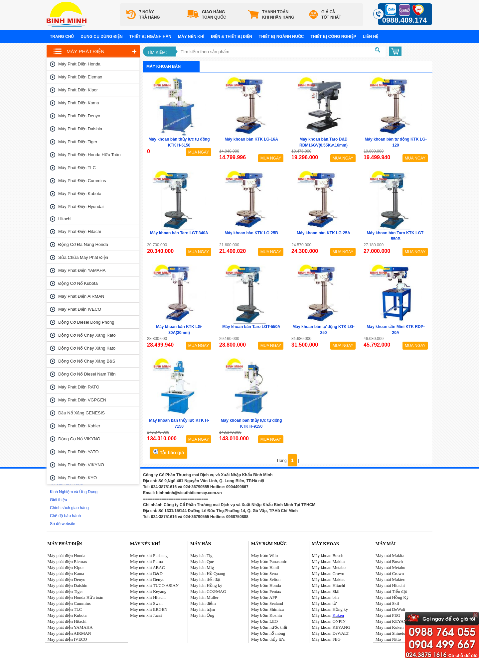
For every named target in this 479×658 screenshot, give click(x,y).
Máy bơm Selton (265, 579)
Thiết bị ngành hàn (150, 36)
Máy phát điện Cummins (82, 180)
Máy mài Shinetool (392, 633)
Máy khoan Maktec (328, 579)
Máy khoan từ (324, 603)
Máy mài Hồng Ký (392, 597)
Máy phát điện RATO (78, 386)
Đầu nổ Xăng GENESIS (81, 412)
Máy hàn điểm (203, 603)
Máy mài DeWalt (390, 609)
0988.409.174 (404, 20)
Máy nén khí (191, 36)
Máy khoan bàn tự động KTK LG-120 (395, 142)
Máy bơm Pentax (266, 591)
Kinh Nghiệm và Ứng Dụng (73, 492)
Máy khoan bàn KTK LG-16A (251, 139)
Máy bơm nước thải (269, 627)
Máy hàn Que (202, 561)
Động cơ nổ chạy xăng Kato (86, 348)
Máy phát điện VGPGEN (82, 399)
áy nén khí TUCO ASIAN (156, 585)
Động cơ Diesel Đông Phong (86, 322)
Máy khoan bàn (325, 597)
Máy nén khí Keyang (148, 591)
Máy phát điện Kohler (79, 425)
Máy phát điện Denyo (79, 115)
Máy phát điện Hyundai (80, 206)
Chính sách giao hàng (69, 507)
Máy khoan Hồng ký (330, 609)
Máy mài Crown (390, 573)
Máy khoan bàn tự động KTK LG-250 (323, 329)
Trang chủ (62, 36)
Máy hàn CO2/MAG (208, 591)
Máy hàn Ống (202, 615)
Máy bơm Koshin (266, 615)
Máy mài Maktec (390, 579)
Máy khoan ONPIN (329, 621)
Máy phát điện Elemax (80, 76)
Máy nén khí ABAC (147, 567)
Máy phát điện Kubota (79, 193)
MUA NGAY (198, 152)
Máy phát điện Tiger (77, 141)
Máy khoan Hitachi (328, 585)
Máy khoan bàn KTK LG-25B (251, 233)
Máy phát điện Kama (78, 102)
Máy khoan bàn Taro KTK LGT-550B (396, 236)
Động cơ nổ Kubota (78, 283)
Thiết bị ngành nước (281, 36)
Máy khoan (328, 615)
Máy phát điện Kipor (78, 89)
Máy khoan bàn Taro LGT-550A (251, 326)
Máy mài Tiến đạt (391, 591)
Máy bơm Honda (266, 585)
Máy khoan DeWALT (330, 633)
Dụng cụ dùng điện (101, 36)
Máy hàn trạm (202, 609)
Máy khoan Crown (328, 573)
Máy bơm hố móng (268, 633)
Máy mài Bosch (389, 561)
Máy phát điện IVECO (79, 309)
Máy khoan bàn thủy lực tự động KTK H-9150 (251, 423)
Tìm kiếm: (157, 52)
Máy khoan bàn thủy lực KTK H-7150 (179, 423)
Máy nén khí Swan (146, 603)
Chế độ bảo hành (65, 515)
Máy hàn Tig (201, 555)
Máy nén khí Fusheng (149, 555)
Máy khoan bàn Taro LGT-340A (179, 233)
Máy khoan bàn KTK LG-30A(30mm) (179, 329)
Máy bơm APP (264, 597)
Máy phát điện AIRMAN (81, 296)
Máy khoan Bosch (327, 555)
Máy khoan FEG (326, 639)
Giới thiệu (58, 499)
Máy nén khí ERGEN (148, 609)
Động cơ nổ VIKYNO (79, 438)
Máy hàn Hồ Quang (207, 573)
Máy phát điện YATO (78, 451)
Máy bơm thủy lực (268, 639)
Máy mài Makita (390, 555)
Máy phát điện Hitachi (79, 231)
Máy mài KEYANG (393, 621)
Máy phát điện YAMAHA (81, 270)
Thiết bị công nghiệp (333, 36)
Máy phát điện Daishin (80, 128)
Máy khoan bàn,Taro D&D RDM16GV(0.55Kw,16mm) (323, 142)
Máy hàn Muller (204, 597)
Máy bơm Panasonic (269, 561)
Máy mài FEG (388, 615)
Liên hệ (370, 36)
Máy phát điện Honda (79, 63)
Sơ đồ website (62, 523)
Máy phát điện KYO (77, 477)
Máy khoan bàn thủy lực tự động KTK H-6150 (179, 142)
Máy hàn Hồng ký (206, 585)
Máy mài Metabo (390, 567)
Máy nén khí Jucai (146, 615)
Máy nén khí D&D (146, 573)
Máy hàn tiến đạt (205, 579)
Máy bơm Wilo (264, 555)
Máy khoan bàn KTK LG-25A (323, 233)
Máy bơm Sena (264, 573)
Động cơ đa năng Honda (83, 244)
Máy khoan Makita (328, 561)
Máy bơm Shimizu (267, 609)
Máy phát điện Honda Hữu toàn (89, 154)
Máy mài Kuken (389, 627)
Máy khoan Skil (325, 591)
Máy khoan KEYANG (331, 627)
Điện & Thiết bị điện (231, 36)
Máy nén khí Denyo (147, 579)
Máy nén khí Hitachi (148, 597)
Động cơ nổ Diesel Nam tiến (87, 374)
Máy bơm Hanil (265, 567)
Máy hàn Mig (202, 567)
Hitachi (65, 218)
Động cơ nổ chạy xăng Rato (87, 335)
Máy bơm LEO (264, 621)
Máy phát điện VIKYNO (81, 464)
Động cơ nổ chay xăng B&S (86, 361)
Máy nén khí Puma (146, 561)
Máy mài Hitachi (390, 585)
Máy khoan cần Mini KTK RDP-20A (395, 329)
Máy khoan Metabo (329, 567)
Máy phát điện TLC (77, 167)
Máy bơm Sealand (267, 603)
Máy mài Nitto (388, 639)
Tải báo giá (168, 452)
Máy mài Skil (387, 603)
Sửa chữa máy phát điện (83, 257)
